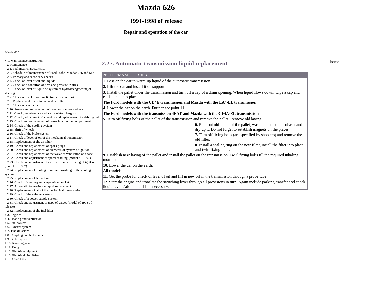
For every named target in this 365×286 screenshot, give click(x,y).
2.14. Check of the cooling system (29, 125)
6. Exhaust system (19, 227)
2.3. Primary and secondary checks (30, 77)
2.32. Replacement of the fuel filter (30, 210)
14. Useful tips (17, 259)
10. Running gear (18, 243)
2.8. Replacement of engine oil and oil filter (36, 101)
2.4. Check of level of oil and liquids (31, 81)
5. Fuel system (16, 223)
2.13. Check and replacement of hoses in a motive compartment (49, 121)
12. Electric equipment (22, 251)
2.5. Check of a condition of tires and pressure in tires (42, 85)
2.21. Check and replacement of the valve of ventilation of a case (50, 154)
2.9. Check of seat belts (22, 105)
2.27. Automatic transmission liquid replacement (39, 186)
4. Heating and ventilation (24, 219)
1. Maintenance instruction (25, 60)
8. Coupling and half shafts (25, 235)
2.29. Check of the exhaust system (29, 194)
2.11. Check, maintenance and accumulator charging (41, 113)
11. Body (13, 247)
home (334, 62)
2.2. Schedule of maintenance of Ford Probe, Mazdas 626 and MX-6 (52, 73)
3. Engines (14, 215)
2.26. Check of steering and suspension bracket (38, 182)
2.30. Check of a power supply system (32, 198)
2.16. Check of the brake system (28, 133)
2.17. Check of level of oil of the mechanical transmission (45, 137)
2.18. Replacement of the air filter (29, 142)
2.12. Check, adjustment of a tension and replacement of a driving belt (53, 117)
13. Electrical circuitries (23, 255)
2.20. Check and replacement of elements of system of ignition (48, 150)
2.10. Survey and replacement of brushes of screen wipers (45, 109)
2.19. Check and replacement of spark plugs (36, 146)
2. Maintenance (17, 64)
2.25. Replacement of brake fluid (28, 178)
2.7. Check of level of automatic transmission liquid (41, 97)
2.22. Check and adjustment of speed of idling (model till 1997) (49, 158)
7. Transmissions (18, 231)
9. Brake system (17, 239)
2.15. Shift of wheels (20, 129)
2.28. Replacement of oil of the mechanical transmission (44, 190)
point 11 (177, 108)
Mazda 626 (12, 52)
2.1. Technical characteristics (26, 68)
